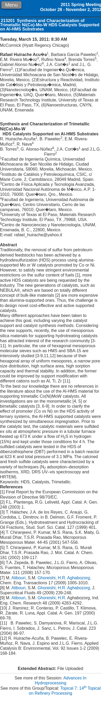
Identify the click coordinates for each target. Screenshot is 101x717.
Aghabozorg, (79, 578)
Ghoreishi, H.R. (52, 578)
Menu (11, 5)
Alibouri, (20, 578)
